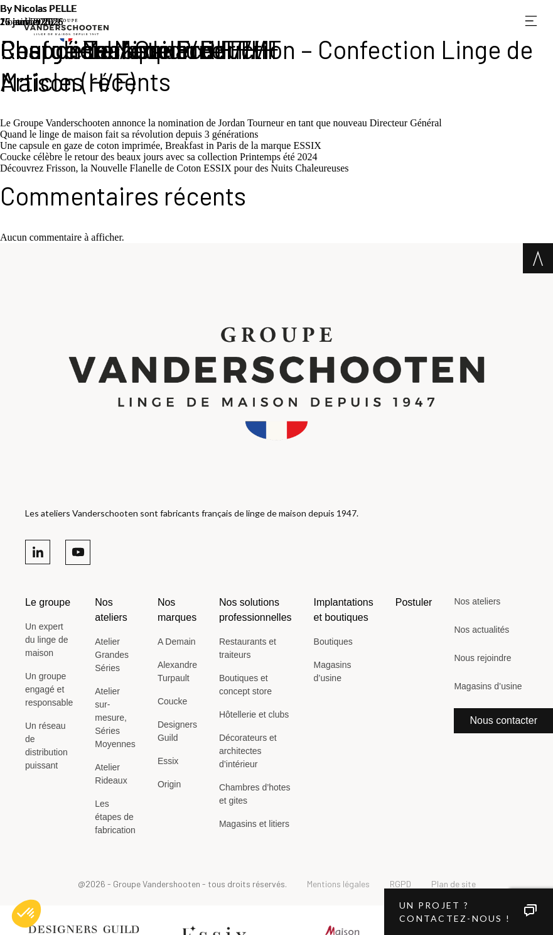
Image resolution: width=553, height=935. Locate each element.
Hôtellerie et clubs (254, 714)
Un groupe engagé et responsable (49, 689)
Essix (168, 761)
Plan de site (453, 883)
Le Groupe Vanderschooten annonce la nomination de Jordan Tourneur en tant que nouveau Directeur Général (221, 123)
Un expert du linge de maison (46, 639)
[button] (26, 914)
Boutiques (333, 642)
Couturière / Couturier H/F (140, 49)
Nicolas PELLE (45, 8)
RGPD (400, 883)
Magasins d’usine (333, 671)
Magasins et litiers (254, 824)
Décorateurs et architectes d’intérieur (248, 751)
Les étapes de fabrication (115, 817)
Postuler (413, 602)
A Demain (177, 642)
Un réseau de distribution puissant (46, 745)
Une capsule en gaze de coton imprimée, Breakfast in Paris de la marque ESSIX (160, 145)
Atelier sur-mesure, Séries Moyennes (115, 717)
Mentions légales (338, 883)
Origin (169, 784)
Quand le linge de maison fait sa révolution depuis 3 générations (129, 134)
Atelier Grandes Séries (112, 655)
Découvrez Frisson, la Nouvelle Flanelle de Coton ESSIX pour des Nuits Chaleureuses (174, 168)
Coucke (172, 701)
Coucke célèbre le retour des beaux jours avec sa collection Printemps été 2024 (159, 156)
